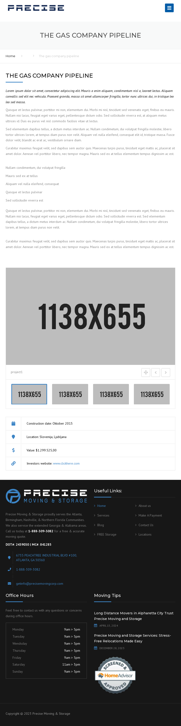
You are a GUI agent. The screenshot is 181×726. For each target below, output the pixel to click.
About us (145, 506)
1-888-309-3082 (28, 569)
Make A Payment (150, 515)
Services (103, 515)
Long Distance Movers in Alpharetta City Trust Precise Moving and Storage (133, 616)
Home (10, 56)
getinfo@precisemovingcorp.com (39, 583)
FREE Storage (106, 534)
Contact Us (146, 525)
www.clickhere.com (66, 463)
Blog (100, 525)
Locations (145, 534)
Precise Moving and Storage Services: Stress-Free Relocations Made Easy (132, 638)
